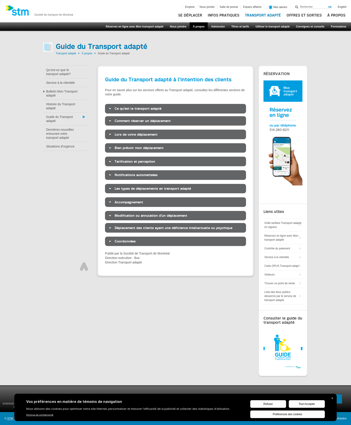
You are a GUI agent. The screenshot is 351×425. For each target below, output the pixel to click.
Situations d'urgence (60, 146)
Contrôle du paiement (277, 248)
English (342, 6)
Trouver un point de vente (279, 283)
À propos (336, 15)
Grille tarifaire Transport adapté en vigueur (282, 225)
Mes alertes (278, 7)
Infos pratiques (223, 15)
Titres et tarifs (240, 26)
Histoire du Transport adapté (60, 106)
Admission (218, 26)
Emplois (190, 6)
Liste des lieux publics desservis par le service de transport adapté (280, 296)
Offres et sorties (304, 15)
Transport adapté (263, 15)
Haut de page (84, 266)
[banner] (39, 12)
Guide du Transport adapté (59, 119)
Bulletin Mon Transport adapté (61, 93)
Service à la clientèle (60, 82)
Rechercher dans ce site (297, 7)
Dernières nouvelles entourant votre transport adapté (60, 133)
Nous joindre (178, 26)
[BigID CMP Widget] (175, 408)
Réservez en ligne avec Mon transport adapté (134, 26)
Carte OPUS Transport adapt (281, 265)
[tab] (175, 109)
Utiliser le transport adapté (273, 26)
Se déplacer (190, 15)
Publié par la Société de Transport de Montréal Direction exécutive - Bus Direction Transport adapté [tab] (137, 258)
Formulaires (338, 26)
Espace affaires (252, 6)
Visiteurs (269, 274)
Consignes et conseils (310, 26)
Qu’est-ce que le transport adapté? (58, 72)
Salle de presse (229, 6)
